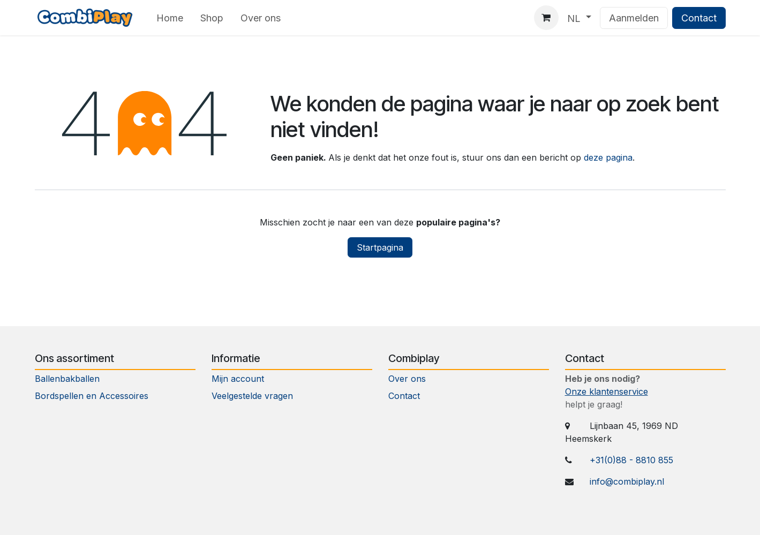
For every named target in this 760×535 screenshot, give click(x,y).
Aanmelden (634, 18)
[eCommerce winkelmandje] (546, 17)
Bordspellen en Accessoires (91, 395)
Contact (699, 18)
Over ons (407, 378)
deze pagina (608, 157)
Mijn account (238, 378)
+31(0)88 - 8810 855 (631, 460)
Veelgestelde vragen (252, 395)
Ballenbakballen (67, 378)
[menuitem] (170, 17)
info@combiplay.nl (627, 481)
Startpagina (380, 247)
